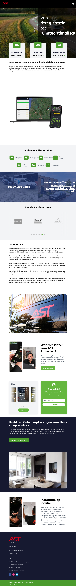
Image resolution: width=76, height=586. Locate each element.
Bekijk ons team (47, 368)
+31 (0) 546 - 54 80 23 (16, 567)
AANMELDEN (54, 405)
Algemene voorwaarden (16, 550)
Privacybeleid (13, 553)
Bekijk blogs (23, 410)
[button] (31, 234)
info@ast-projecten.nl (16, 570)
